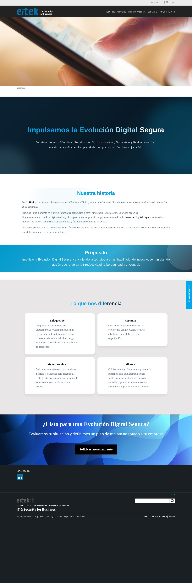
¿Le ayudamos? (189, 295)
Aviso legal (50, 516)
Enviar (167, 2)
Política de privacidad (66, 516)
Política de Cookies (25, 516)
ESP (173, 494)
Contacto (81, 516)
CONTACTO (26, 484)
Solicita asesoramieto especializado (36, 487)
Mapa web (39, 516)
